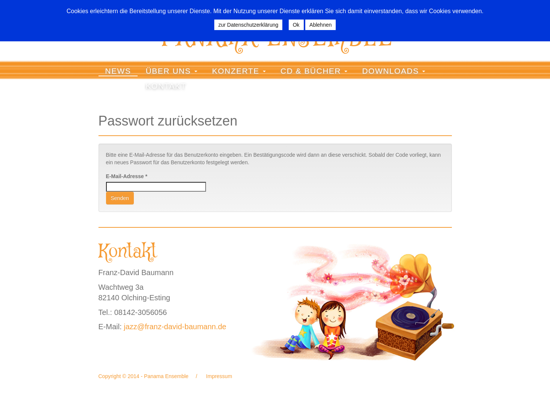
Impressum (218, 376)
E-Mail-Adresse (127, 176)
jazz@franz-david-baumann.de (175, 326)
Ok (296, 25)
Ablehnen (320, 25)
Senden (120, 198)
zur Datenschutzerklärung (248, 25)
